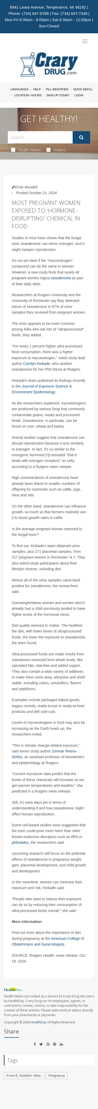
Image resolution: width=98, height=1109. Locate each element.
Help (37, 89)
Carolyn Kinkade (36, 364)
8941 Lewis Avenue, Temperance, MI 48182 (48, 7)
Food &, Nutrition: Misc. (24, 1076)
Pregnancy (57, 1076)
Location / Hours (28, 95)
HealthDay (38, 1022)
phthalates (20, 842)
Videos (56, 149)
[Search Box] (40, 137)
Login (78, 95)
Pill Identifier (57, 89)
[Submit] (81, 137)
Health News (26, 149)
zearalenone (61, 278)
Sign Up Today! (58, 95)
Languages (19, 89)
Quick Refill (83, 89)
